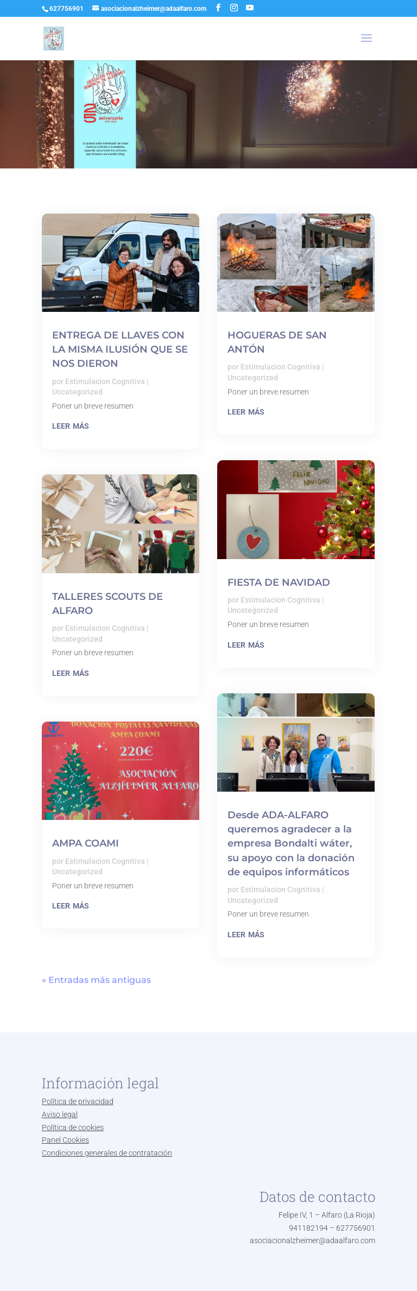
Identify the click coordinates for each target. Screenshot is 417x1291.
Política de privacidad (77, 1101)
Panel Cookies (65, 1140)
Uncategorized (77, 391)
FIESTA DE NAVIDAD (279, 582)
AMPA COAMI (85, 843)
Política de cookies (73, 1127)
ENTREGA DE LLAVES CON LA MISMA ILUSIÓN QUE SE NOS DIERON (120, 349)
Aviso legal (60, 1114)
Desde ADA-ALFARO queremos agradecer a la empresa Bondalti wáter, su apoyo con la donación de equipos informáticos (291, 843)
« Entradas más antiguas (96, 980)
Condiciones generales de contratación (107, 1153)
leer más (70, 424)
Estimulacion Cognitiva (105, 381)
